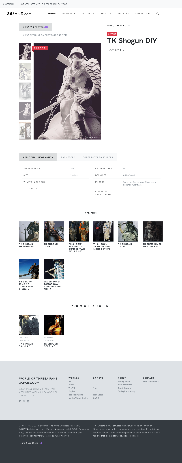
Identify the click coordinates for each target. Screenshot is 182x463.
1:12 (95, 391)
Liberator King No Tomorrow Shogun (26, 285)
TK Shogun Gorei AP (51, 345)
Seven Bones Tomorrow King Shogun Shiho (52, 285)
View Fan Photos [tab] (35, 27)
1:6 (94, 387)
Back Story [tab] (68, 157)
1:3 (94, 384)
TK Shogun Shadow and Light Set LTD (102, 246)
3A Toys (87, 13)
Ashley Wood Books (78, 398)
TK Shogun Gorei (51, 245)
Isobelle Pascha (76, 394)
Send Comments (150, 381)
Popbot (72, 391)
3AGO (96, 398)
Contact (142, 13)
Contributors (124, 387)
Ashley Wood (124, 381)
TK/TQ (72, 387)
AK (70, 381)
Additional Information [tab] (38, 157)
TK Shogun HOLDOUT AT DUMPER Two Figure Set (77, 247)
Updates (123, 13)
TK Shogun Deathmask (26, 245)
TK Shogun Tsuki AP (26, 345)
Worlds (68, 13)
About (106, 13)
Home (52, 13)
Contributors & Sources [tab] (98, 157)
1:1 (94, 381)
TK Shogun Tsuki (125, 245)
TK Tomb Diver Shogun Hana (152, 245)
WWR (71, 384)
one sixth (120, 25)
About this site (125, 384)
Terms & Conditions (28, 442)
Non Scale (98, 394)
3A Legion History (126, 391)
